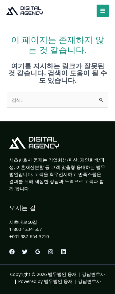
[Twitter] (25, 251)
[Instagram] (50, 251)
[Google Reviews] (37, 251)
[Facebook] (12, 251)
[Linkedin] (63, 251)
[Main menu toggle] (103, 11)
